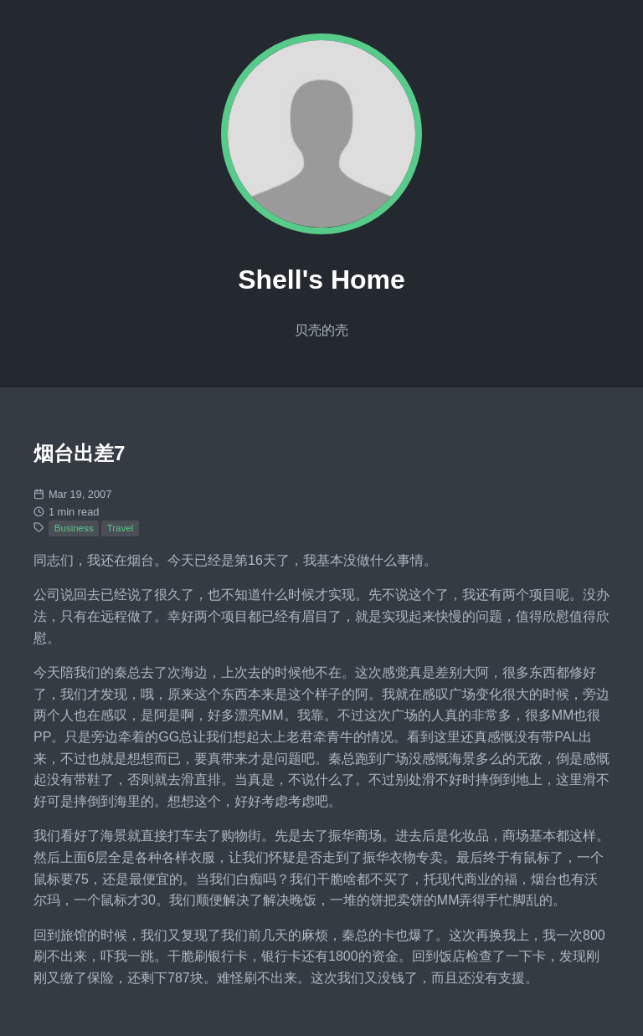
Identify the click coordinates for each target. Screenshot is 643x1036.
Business (74, 528)
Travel (120, 528)
